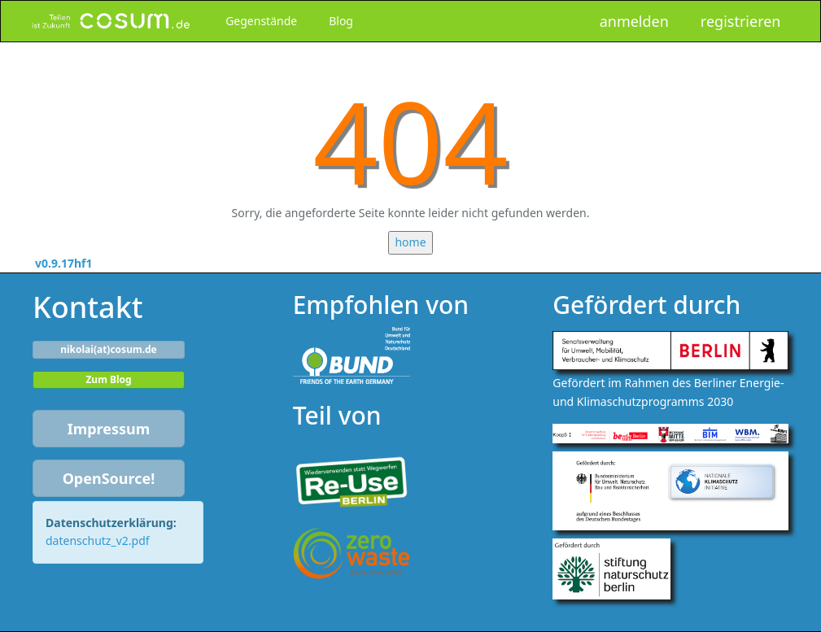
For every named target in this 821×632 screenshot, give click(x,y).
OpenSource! (109, 478)
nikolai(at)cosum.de (108, 349)
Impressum (109, 428)
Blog (341, 20)
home (410, 242)
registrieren (741, 21)
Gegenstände (261, 20)
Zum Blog (108, 379)
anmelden (634, 21)
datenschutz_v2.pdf (98, 540)
